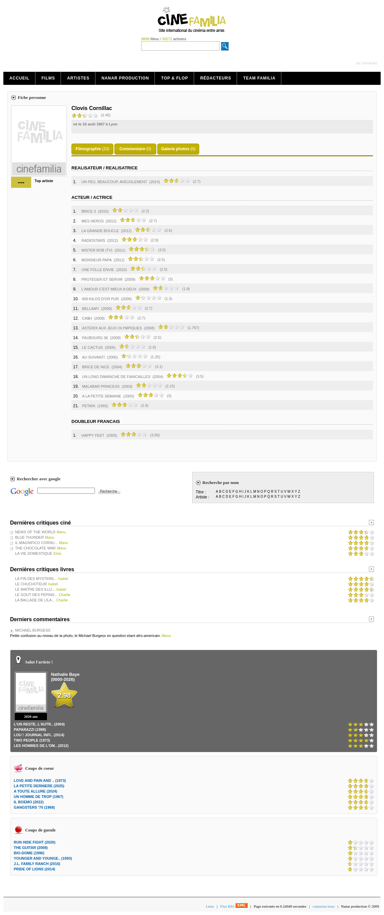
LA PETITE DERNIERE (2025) (39, 786)
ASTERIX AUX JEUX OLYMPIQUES (112, 328)
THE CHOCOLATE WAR (35, 548)
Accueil (19, 78)
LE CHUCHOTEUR (31, 584)
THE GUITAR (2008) (31, 848)
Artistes (78, 78)
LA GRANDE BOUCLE (100, 231)
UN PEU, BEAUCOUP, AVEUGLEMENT (114, 182)
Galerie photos (175, 149)
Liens (210, 906)
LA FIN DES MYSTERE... (36, 579)
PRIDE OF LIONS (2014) (34, 869)
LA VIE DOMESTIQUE (33, 553)
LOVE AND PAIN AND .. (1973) (40, 780)
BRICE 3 (88, 211)
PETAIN (88, 406)
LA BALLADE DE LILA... (35, 600)
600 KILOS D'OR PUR (100, 299)
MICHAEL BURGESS (32, 630)
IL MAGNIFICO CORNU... (36, 543)
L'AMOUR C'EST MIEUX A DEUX (108, 289)
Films (48, 78)
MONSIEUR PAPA (96, 260)
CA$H (87, 318)
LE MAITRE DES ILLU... (35, 589)
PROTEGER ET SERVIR (101, 279)
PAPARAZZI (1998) (30, 730)
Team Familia (259, 78)
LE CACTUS (92, 347)
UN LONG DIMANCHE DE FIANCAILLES (116, 377)
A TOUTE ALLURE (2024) (35, 791)
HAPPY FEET (92, 435)
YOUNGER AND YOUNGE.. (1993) (43, 858)
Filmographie (88, 149)
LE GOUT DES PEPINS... (36, 595)
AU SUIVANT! (93, 357)
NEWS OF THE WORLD (35, 532)
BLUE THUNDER (29, 537)
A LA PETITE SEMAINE (101, 396)
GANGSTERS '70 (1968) (34, 807)
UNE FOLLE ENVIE (97, 270)
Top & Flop (174, 78)
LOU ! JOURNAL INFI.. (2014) (39, 735)
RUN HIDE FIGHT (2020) (34, 842)
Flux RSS (234, 906)
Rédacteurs (215, 78)
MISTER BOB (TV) (96, 250)
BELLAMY (90, 309)
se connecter (366, 63)
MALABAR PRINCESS (101, 386)
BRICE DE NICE (95, 367)
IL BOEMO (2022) (29, 802)
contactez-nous (324, 906)
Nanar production (125, 78)
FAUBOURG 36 (95, 338)
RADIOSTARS (93, 240)
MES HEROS (92, 221)
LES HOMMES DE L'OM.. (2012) (41, 746)
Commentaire (132, 149)
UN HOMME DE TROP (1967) (38, 797)
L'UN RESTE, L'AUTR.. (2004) (39, 724)
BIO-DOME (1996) (29, 853)
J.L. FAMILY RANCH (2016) (37, 864)
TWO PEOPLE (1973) (32, 740)
